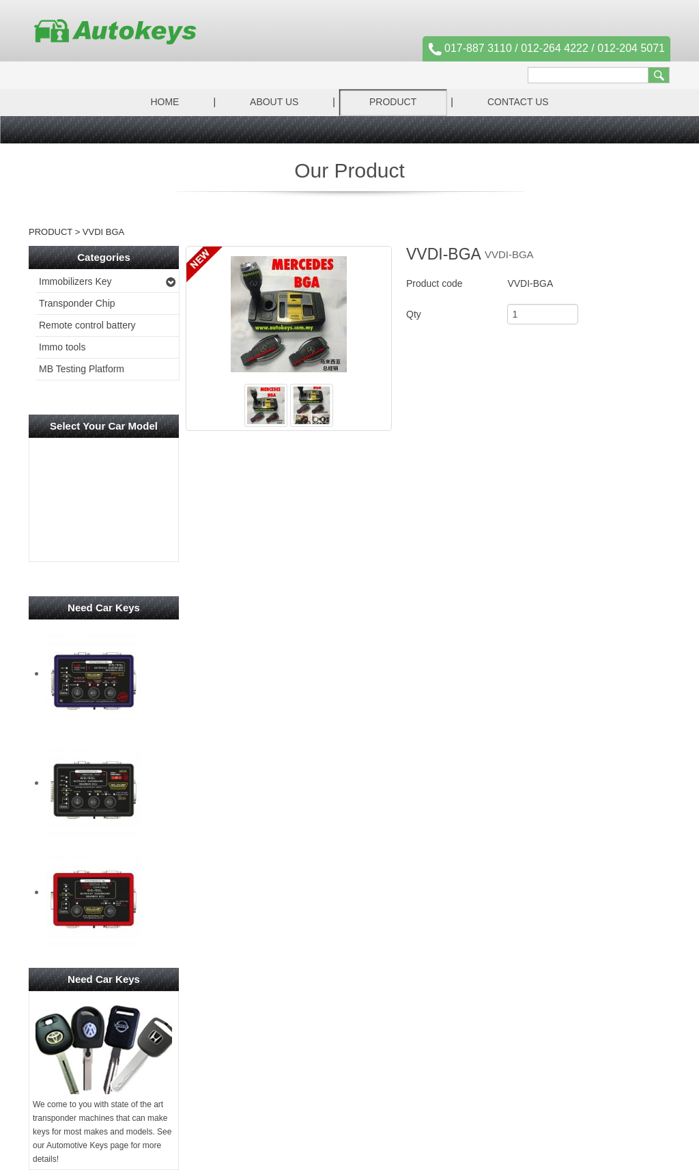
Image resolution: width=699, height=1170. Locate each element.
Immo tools (62, 347)
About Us (274, 101)
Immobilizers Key (75, 281)
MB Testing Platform (81, 368)
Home (164, 101)
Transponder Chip (77, 303)
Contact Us (518, 101)
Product (392, 101)
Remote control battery (87, 325)
